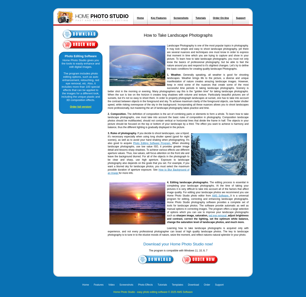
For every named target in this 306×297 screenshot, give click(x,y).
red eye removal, (218, 215)
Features (98, 284)
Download (193, 284)
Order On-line (221, 18)
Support (241, 18)
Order (207, 284)
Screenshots (181, 18)
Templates (177, 284)
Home (140, 18)
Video (111, 284)
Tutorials (201, 18)
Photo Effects (145, 284)
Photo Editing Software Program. (152, 143)
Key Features (158, 18)
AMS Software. (221, 195)
